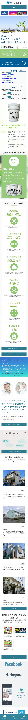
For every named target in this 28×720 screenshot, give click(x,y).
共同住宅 (22, 526)
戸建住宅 (22, 490)
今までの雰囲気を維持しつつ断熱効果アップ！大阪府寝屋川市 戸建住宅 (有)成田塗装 (14, 496)
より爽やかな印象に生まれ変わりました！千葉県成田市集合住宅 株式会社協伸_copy (14, 533)
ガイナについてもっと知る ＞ (14, 348)
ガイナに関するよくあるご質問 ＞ (14, 451)
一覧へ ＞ (22, 70)
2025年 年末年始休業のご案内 (9, 78)
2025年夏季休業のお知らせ (8, 82)
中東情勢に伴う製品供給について (10, 74)
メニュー (14, 7)
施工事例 (9, 89)
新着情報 (9, 72)
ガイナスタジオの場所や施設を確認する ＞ (14, 424)
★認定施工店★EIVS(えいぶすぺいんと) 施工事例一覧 (14, 98)
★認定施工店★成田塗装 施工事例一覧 (11, 90)
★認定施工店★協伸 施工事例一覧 (10, 94)
